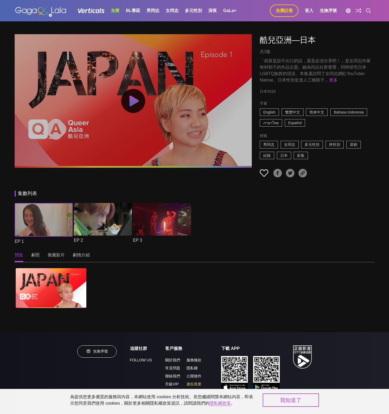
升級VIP (172, 384)
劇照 (35, 255)
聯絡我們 (172, 376)
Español (295, 123)
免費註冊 (284, 10)
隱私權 (192, 368)
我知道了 (290, 400)
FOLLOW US (141, 360)
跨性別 (334, 144)
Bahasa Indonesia (349, 112)
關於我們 (172, 360)
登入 (309, 10)
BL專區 (133, 10)
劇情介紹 (81, 255)
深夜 (212, 10)
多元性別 (193, 10)
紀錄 (267, 155)
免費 (115, 10)
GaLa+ (229, 10)
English (269, 112)
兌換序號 (328, 10)
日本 (284, 155)
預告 (19, 255)
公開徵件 (194, 376)
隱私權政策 (220, 403)
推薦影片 (56, 255)
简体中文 (316, 112)
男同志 (153, 10)
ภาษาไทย (271, 123)
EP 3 (137, 240)
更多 (333, 80)
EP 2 (78, 240)
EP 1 (19, 241)
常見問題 (172, 368)
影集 (301, 155)
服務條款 (194, 360)
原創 (353, 144)
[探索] (358, 11)
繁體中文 (292, 112)
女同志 (172, 10)
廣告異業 (194, 384)
